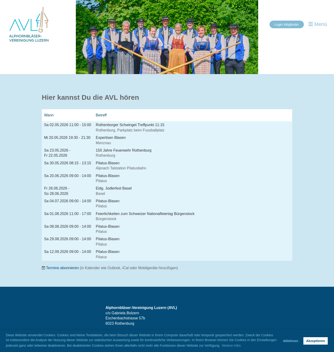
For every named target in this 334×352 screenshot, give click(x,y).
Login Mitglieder (286, 24)
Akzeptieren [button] (315, 341)
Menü (317, 24)
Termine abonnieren (62, 268)
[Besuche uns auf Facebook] (64, 317)
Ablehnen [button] (290, 341)
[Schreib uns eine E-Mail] (79, 317)
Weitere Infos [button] (231, 345)
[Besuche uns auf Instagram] (71, 317)
